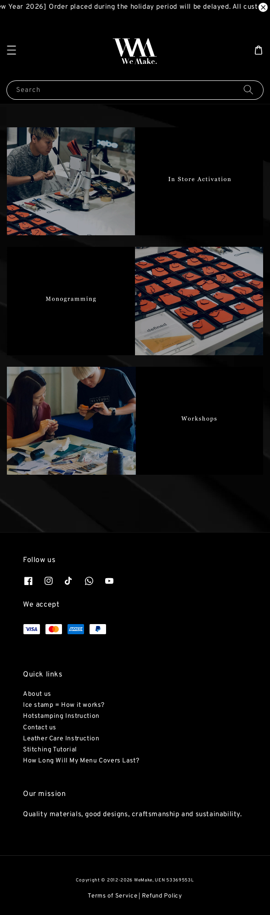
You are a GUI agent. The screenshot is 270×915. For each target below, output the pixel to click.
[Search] (248, 90)
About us (37, 694)
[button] (11, 50)
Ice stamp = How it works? (64, 705)
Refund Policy (162, 896)
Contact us (39, 728)
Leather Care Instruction (61, 739)
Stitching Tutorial (50, 750)
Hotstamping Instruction (61, 716)
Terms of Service (112, 896)
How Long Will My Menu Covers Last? (81, 761)
